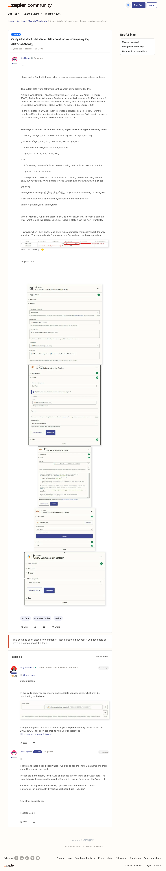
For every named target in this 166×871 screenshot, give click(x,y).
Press (101, 858)
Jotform (25, 618)
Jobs (109, 858)
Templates (135, 858)
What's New (53, 13)
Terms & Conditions (72, 846)
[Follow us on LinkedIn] (22, 858)
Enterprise (120, 858)
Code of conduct (130, 42)
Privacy (157, 865)
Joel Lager (26, 58)
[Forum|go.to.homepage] (30, 5)
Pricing (60, 858)
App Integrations (152, 858)
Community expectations (134, 51)
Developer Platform (85, 858)
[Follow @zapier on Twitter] (32, 858)
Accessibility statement (93, 846)
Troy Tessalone (27, 667)
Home (11, 21)
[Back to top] (160, 842)
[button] (138, 5)
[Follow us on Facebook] (16, 858)
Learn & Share (33, 13)
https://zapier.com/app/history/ (35, 734)
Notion (58, 618)
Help (69, 858)
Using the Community (133, 46)
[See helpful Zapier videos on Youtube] (38, 858)
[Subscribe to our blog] (27, 858)
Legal (148, 865)
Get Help (14, 13)
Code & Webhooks (37, 21)
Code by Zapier (42, 618)
